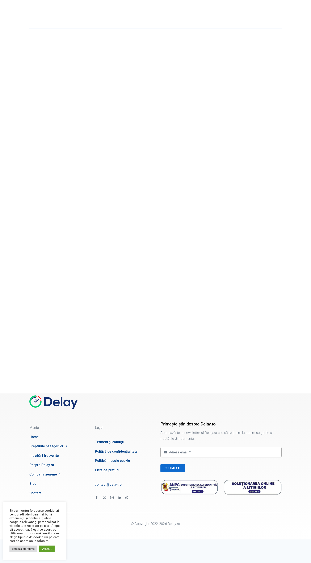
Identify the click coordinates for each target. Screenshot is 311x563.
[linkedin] (119, 497)
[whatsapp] (126, 497)
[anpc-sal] (189, 481)
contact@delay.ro (108, 484)
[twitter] (104, 497)
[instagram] (112, 497)
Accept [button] (46, 548)
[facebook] (96, 497)
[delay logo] (53, 397)
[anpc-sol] (252, 480)
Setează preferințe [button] (23, 548)
